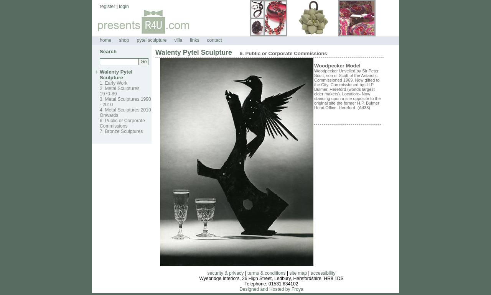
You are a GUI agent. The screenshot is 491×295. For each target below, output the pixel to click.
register (107, 6)
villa (178, 40)
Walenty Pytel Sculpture (116, 74)
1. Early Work (113, 83)
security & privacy (225, 273)
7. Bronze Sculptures (121, 131)
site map (298, 273)
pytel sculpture (152, 40)
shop (124, 40)
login (124, 6)
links (194, 40)
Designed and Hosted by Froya (271, 289)
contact (214, 40)
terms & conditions (266, 273)
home (105, 40)
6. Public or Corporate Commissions (122, 123)
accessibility (323, 273)
